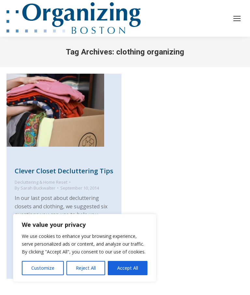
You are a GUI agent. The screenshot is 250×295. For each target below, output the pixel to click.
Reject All (86, 268)
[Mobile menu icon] (236, 18)
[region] (84, 248)
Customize (42, 268)
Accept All (127, 268)
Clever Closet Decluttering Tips (64, 170)
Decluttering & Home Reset (41, 182)
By (35, 188)
